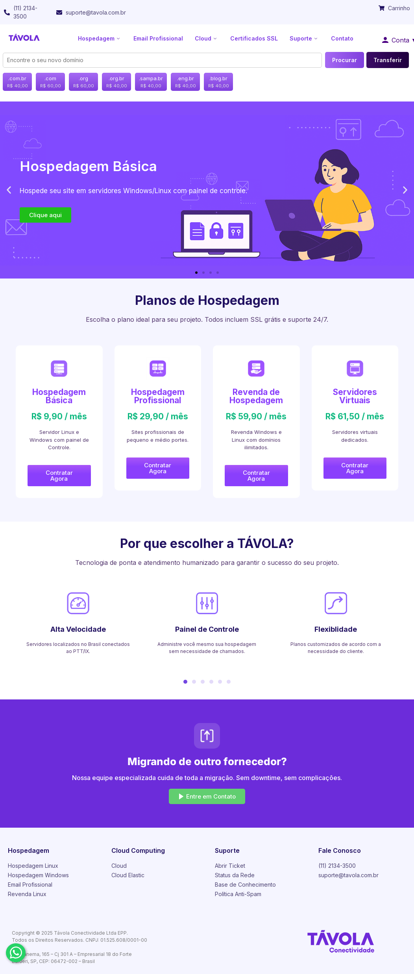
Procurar (344, 60)
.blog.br (218, 82)
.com (50, 82)
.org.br (116, 82)
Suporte (304, 38)
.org (83, 82)
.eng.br (185, 82)
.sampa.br (151, 82)
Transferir (387, 60)
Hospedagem (100, 38)
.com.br (17, 82)
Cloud (206, 38)
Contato (342, 38)
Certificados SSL (254, 38)
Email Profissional (158, 38)
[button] (9, 190)
